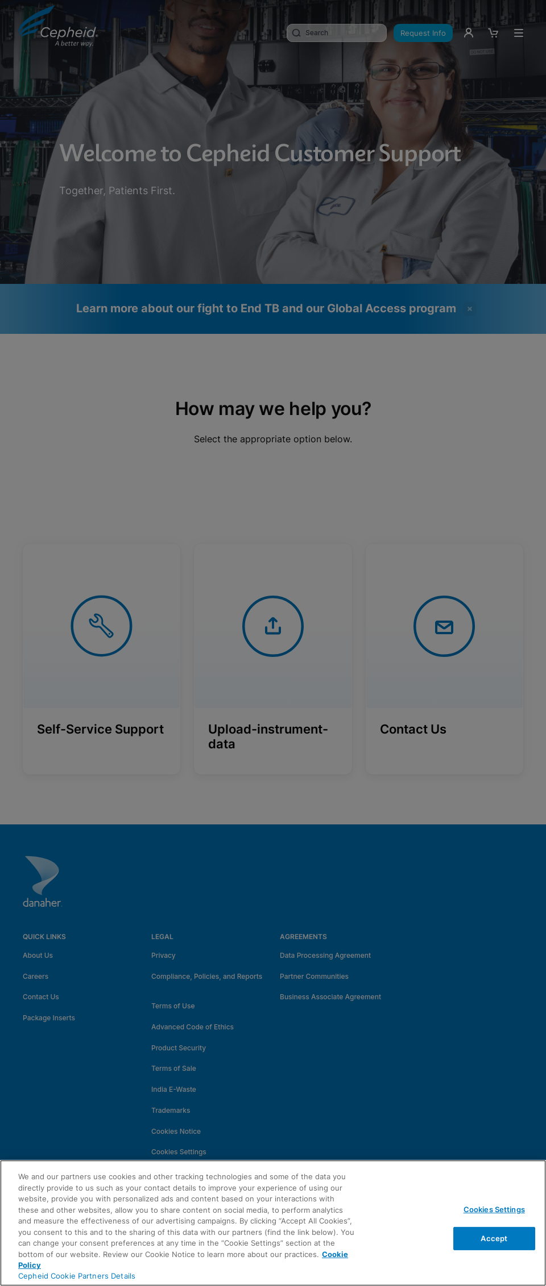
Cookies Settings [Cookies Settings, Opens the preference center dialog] (494, 1209)
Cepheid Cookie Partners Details (76, 1275)
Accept (494, 1238)
